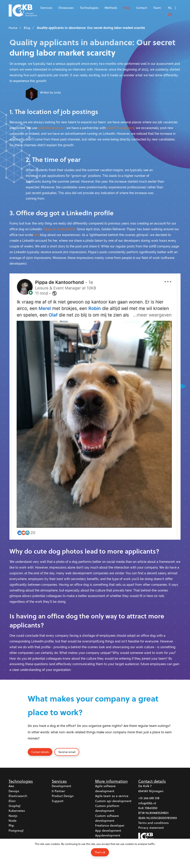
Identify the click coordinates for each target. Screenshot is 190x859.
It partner (58, 791)
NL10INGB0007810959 (161, 818)
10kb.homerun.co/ (51, 128)
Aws (11, 786)
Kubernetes (17, 810)
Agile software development (105, 788)
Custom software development (107, 818)
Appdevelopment (107, 835)
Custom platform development (107, 808)
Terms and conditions (153, 823)
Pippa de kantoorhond (59, 229)
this (36, 235)
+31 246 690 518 (148, 798)
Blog (126, 7)
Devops (14, 791)
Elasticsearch (18, 796)
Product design (63, 796)
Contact (141, 7)
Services (46, 7)
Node (13, 820)
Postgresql (16, 830)
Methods (111, 7)
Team (157, 7)
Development (61, 786)
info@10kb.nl (147, 803)
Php (11, 825)
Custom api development (113, 801)
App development (108, 830)
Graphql (14, 806)
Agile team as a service (111, 796)
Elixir (12, 801)
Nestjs (13, 816)
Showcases (66, 7)
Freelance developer (109, 825)
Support (57, 801)
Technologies (89, 7)
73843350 (151, 808)
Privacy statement (151, 827)
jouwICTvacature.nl (120, 128)
